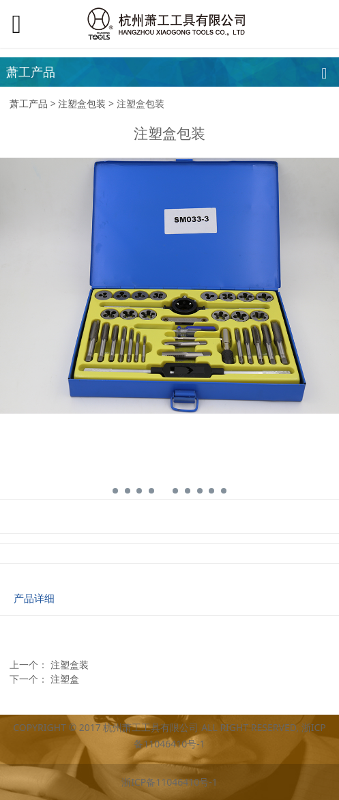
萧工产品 (29, 103)
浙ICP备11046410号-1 (169, 781)
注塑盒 (64, 678)
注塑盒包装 (82, 103)
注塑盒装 (69, 664)
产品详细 (34, 598)
